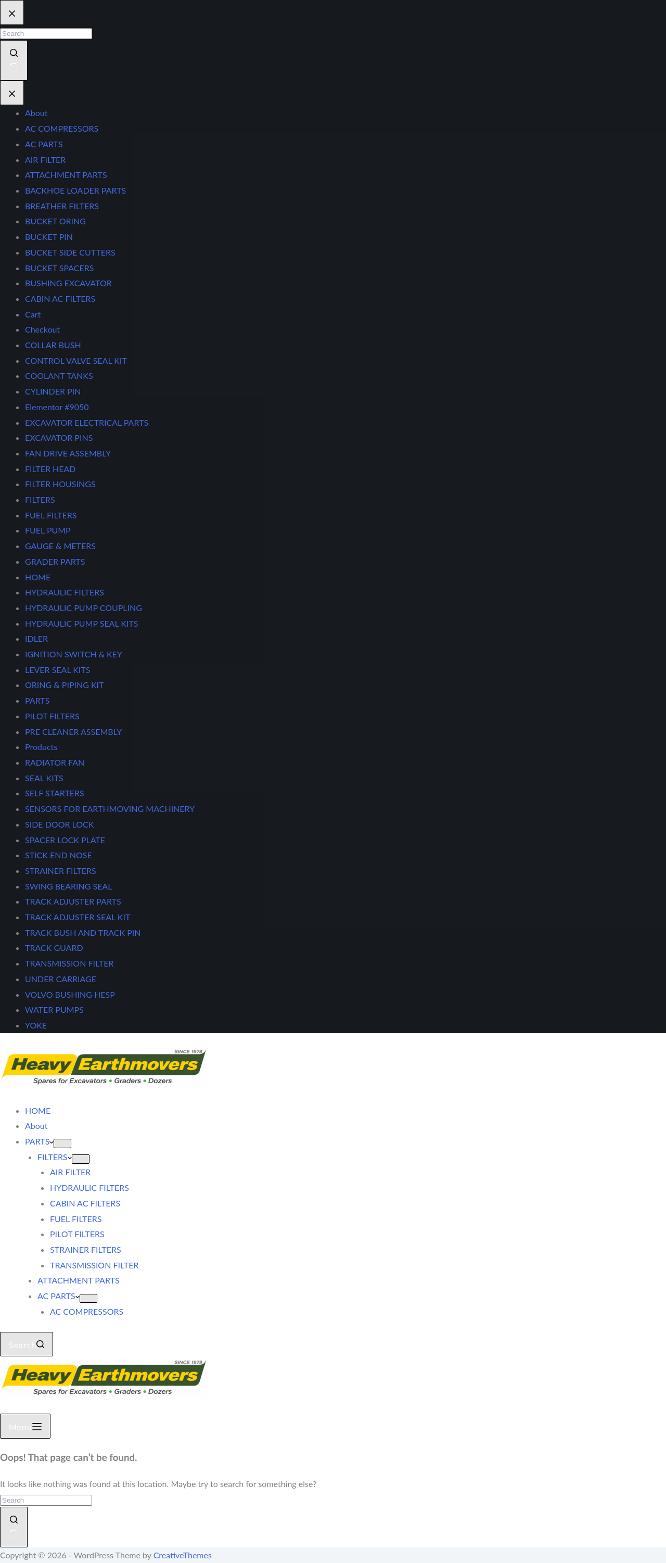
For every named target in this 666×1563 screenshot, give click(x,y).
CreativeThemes (182, 1555)
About (36, 1125)
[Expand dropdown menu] (62, 1143)
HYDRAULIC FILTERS (89, 1187)
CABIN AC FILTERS (85, 1203)
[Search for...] (46, 1500)
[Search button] (14, 1527)
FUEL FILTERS (76, 1219)
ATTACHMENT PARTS (78, 1280)
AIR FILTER (70, 1172)
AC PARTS (58, 1296)
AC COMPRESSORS (86, 1311)
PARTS (39, 1141)
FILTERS (54, 1157)
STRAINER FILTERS (85, 1249)
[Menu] (25, 1426)
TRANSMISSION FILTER (94, 1265)
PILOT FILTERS (77, 1234)
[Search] (26, 1344)
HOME (37, 1110)
